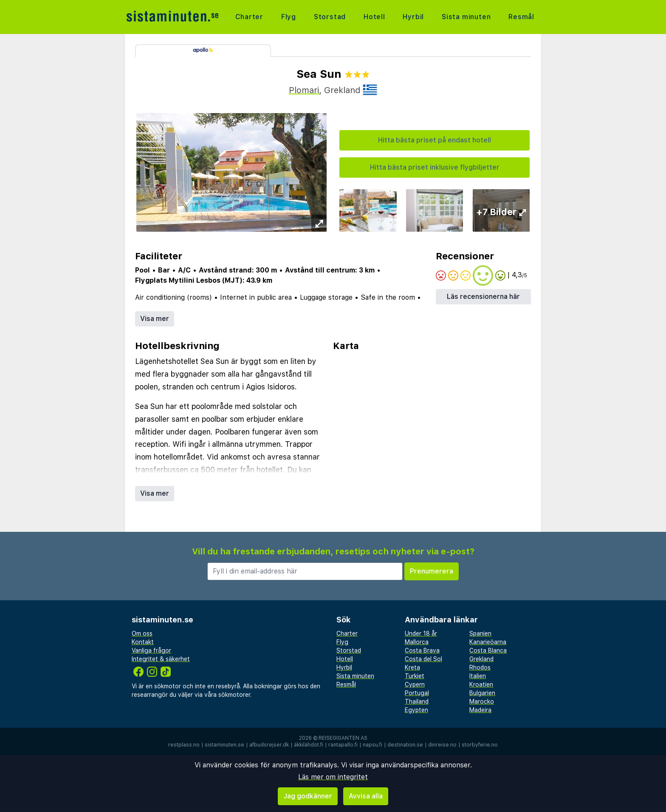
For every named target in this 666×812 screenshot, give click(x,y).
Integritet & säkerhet (161, 659)
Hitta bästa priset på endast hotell (434, 140)
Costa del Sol (423, 659)
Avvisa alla (366, 796)
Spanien (480, 633)
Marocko (481, 701)
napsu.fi (372, 745)
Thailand (417, 701)
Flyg (288, 17)
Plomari (304, 90)
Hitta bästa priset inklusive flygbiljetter (435, 167)
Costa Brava (422, 650)
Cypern (415, 684)
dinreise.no (442, 745)
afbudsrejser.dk (269, 745)
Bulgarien (482, 693)
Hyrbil (413, 17)
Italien (477, 676)
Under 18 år (421, 633)
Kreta (412, 667)
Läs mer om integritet (333, 777)
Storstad (330, 17)
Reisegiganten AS (343, 738)
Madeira (480, 710)
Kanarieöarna (487, 642)
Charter (249, 17)
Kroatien (481, 684)
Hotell (374, 17)
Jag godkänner (307, 796)
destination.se (405, 745)
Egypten (416, 710)
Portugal (417, 693)
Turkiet (414, 676)
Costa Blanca (488, 650)
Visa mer (154, 319)
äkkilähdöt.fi (308, 745)
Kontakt (143, 642)
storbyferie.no (480, 745)
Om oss (142, 633)
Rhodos (480, 667)
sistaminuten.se (224, 745)
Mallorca (417, 642)
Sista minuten (466, 17)
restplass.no (184, 745)
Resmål (521, 17)
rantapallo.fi (343, 745)
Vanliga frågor (151, 650)
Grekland (481, 659)
